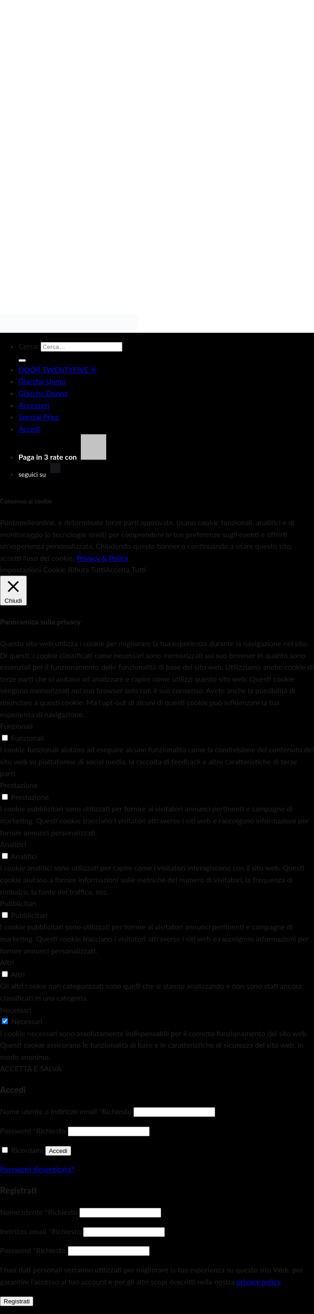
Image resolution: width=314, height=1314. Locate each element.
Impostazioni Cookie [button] (33, 569)
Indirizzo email (40, 1231)
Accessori (33, 405)
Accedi (58, 1150)
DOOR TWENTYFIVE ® (57, 369)
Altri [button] (7, 962)
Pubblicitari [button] (18, 903)
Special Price (38, 416)
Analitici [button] (13, 844)
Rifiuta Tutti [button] (86, 569)
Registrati (17, 1301)
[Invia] (22, 360)
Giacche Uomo (42, 381)
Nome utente (39, 1211)
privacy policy (258, 1281)
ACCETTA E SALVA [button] (30, 1068)
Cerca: (28, 346)
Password (33, 1130)
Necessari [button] (15, 1009)
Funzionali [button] (16, 725)
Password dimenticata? (37, 1168)
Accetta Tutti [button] (125, 569)
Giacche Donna (43, 393)
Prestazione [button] (19, 784)
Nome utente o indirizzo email (66, 1111)
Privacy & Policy (102, 557)
